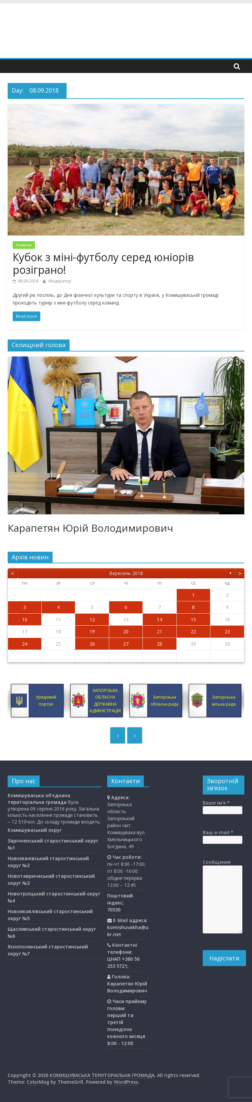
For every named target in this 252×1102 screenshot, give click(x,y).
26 (92, 644)
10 (24, 619)
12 (92, 619)
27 (125, 644)
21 (159, 631)
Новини (24, 245)
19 (92, 631)
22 (193, 631)
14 (159, 619)
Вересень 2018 (126, 573)
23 (227, 631)
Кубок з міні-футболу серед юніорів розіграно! (103, 263)
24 (24, 644)
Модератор (60, 281)
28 (159, 644)
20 (125, 631)
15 (193, 619)
